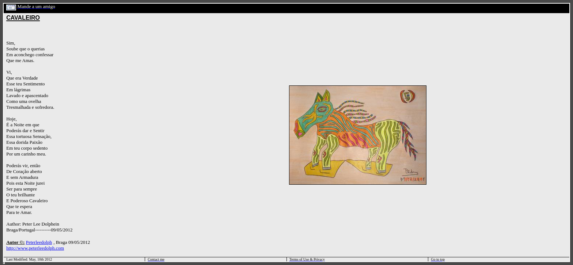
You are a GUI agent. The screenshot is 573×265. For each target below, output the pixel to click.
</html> (4, 263)
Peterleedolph (39, 242)
